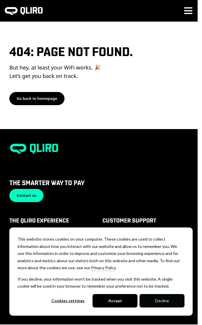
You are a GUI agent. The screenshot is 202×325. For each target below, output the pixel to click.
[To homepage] (24, 11)
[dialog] (101, 271)
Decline (162, 300)
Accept (115, 300)
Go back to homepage (37, 98)
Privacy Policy (103, 267)
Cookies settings (68, 300)
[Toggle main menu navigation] (188, 10)
